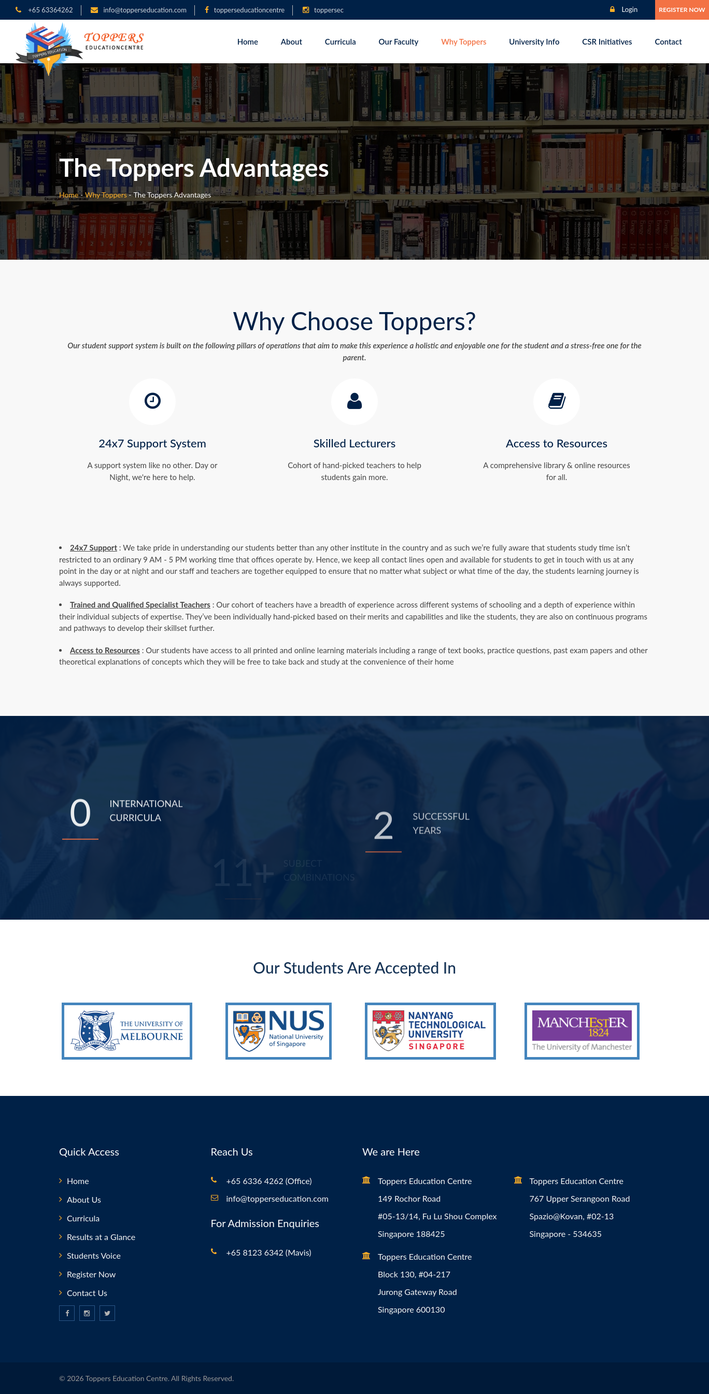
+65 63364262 (49, 10)
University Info (534, 41)
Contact (668, 41)
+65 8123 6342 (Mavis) (268, 1252)
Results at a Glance (101, 1237)
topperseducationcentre (249, 10)
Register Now (682, 9)
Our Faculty (399, 41)
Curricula (340, 41)
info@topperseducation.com (144, 10)
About (291, 41)
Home (247, 41)
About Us (84, 1199)
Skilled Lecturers (354, 443)
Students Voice (94, 1255)
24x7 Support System (152, 443)
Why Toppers (463, 41)
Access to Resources (556, 443)
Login (623, 9)
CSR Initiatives (607, 41)
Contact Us (87, 1293)
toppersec (329, 10)
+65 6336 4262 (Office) (269, 1181)
